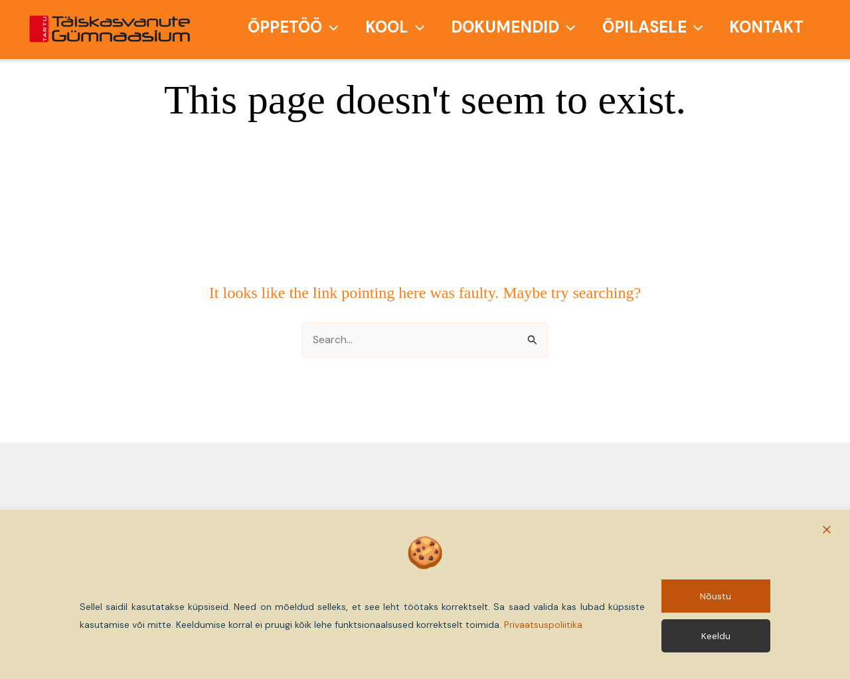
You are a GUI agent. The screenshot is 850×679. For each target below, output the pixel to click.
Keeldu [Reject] (715, 636)
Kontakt (766, 27)
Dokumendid (513, 27)
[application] (330, 27)
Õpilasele (652, 27)
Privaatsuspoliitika (543, 625)
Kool (394, 27)
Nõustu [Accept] (715, 595)
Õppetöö (293, 27)
